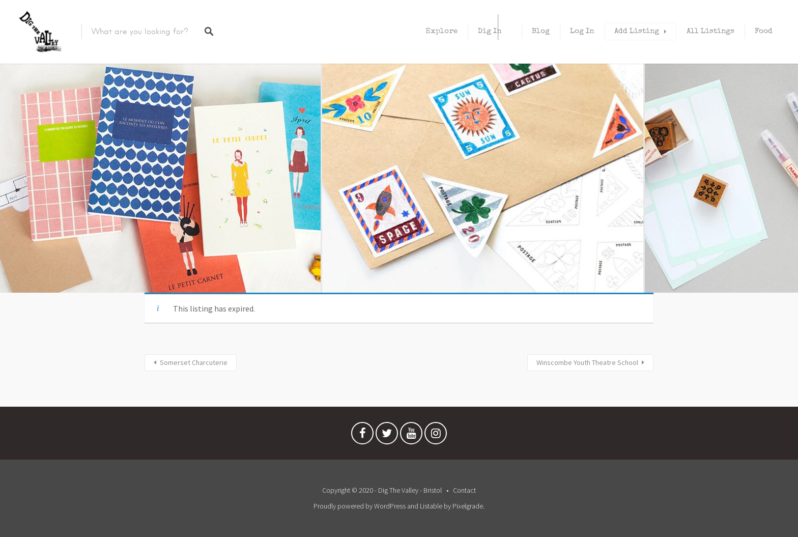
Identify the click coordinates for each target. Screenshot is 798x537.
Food (764, 31)
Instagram (435, 435)
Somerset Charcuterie (193, 362)
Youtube (411, 435)
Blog (541, 31)
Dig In (489, 31)
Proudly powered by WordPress (360, 506)
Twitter (387, 435)
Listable (431, 506)
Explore (441, 31)
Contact (464, 490)
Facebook (362, 435)
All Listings (710, 31)
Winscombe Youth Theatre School (587, 362)
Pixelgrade (467, 506)
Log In (582, 31)
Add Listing (636, 31)
